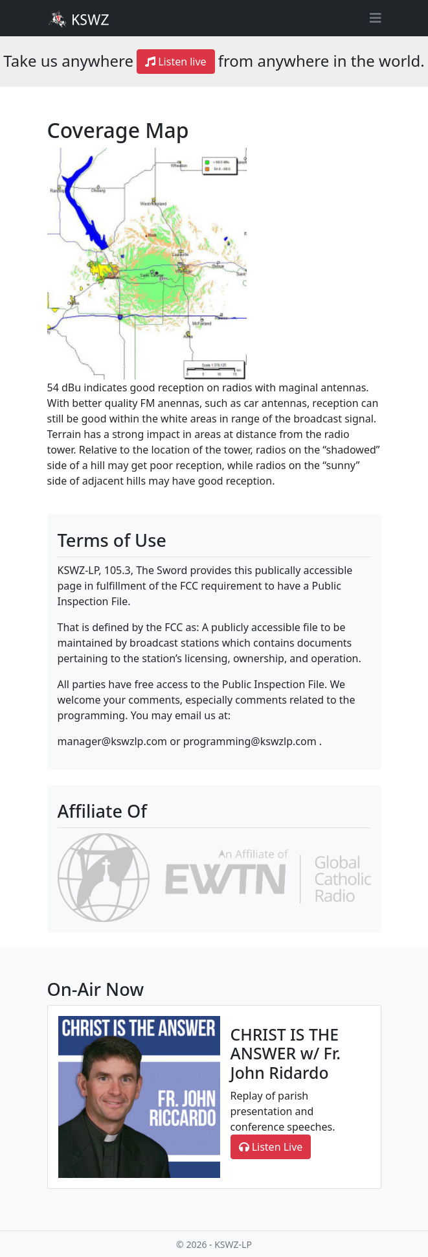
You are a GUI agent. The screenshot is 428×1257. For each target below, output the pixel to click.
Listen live (176, 61)
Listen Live (271, 1147)
